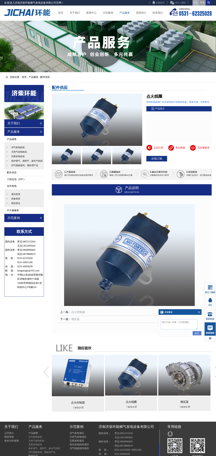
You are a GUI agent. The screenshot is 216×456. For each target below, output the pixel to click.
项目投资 (15, 194)
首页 (60, 12)
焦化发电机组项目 (79, 444)
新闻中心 (91, 12)
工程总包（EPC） (16, 179)
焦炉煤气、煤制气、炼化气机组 (27, 161)
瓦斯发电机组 (18, 156)
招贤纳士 (141, 12)
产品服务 (124, 12)
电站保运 (15, 203)
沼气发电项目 (77, 433)
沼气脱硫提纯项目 (79, 448)
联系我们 (158, 12)
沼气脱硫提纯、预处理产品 (24, 165)
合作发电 (12, 186)
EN (196, 2)
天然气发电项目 (78, 437)
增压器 (75, 319)
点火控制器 (78, 312)
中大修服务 (13, 210)
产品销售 (12, 139)
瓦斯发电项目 (77, 440)
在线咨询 (160, 3)
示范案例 (108, 12)
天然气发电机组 (19, 152)
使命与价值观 (11, 440)
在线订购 (156, 158)
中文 (202, 2)
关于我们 (75, 12)
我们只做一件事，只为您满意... (179, 324)
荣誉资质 (9, 437)
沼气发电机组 (18, 147)
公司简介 (9, 433)
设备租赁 (15, 198)
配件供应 (45, 77)
